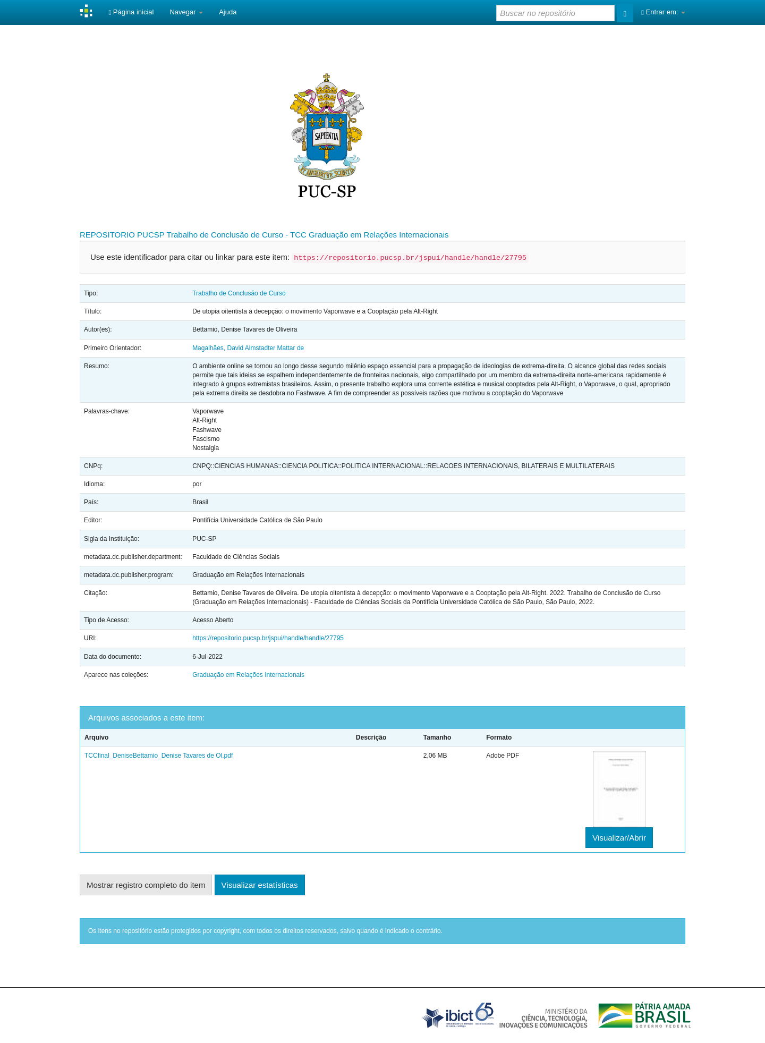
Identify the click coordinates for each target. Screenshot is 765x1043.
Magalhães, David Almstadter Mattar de (248, 348)
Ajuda (227, 12)
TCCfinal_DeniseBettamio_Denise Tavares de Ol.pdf (158, 755)
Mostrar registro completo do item (146, 884)
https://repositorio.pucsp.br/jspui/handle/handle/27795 (268, 638)
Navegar (186, 12)
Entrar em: (663, 12)
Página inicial (131, 12)
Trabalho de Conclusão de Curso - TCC (236, 234)
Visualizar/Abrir (619, 837)
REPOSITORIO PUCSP (122, 234)
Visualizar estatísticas (260, 884)
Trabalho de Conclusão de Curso (239, 293)
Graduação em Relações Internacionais (378, 234)
